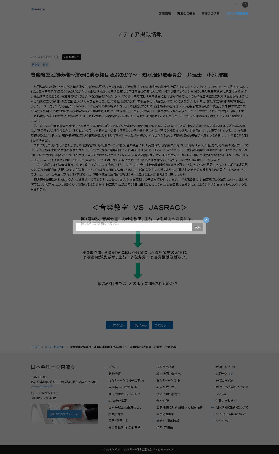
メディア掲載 (164, 427)
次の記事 (162, 325)
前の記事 (116, 325)
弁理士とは (225, 373)
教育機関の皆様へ (168, 373)
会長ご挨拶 (116, 414)
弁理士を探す (224, 380)
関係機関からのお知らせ (125, 394)
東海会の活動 (210, 13)
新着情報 (165, 13)
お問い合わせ (226, 400)
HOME (35, 347)
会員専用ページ (216, 4)
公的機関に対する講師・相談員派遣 (179, 407)
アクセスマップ (42, 386)
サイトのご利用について (231, 414)
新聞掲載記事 (165, 387)
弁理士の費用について (232, 387)
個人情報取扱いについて (232, 407)
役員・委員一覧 (118, 420)
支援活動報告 (165, 414)
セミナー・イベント (168, 380)
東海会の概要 (186, 13)
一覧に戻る (139, 325)
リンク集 (221, 394)
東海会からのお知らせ (123, 387)
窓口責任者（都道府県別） (125, 427)
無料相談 (162, 400)
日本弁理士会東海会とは (125, 407)
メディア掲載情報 (237, 13)
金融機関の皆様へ (168, 394)
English (235, 4)
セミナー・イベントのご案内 (126, 380)
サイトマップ (223, 420)
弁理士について (226, 367)
